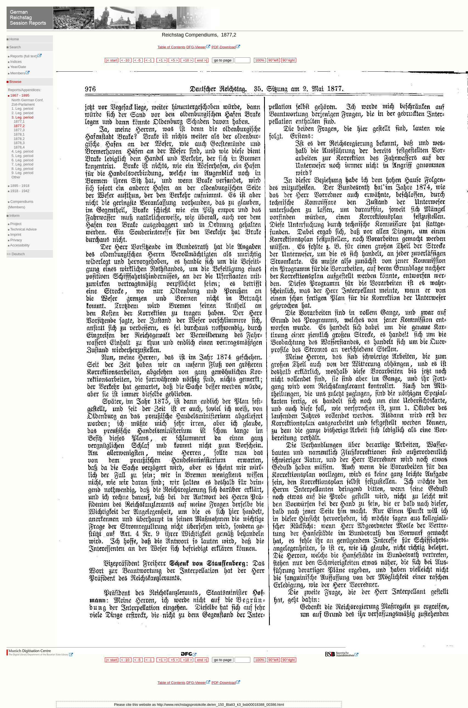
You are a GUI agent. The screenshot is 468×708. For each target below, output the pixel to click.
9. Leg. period (22, 173)
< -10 (125, 60)
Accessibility (19, 245)
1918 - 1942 (19, 191)
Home (14, 39)
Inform (14, 215)
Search (15, 47)
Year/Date (17, 67)
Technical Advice (23, 229)
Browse (15, 82)
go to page (222, 60)
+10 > (187, 60)
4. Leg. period (22, 151)
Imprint (15, 234)
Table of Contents (171, 47)
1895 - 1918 (19, 186)
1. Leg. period (22, 108)
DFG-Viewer (198, 47)
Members (19, 73)
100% (259, 60)
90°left (273, 60)
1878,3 (19, 143)
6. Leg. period (22, 160)
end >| (201, 60)
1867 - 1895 (19, 95)
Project (15, 224)
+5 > (174, 60)
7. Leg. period (22, 164)
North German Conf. (28, 100)
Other (16, 177)
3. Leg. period (22, 117)
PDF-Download (226, 47)
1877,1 (19, 121)
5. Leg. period (22, 156)
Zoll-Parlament (23, 104)
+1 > (162, 60)
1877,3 (19, 130)
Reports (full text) (25, 56)
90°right (288, 60)
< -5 (138, 60)
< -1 (149, 60)
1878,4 (19, 147)
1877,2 (19, 126)
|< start (111, 60)
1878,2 (19, 139)
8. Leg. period (22, 169)
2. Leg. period (22, 113)
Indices (15, 62)
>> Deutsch (16, 254)
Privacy (15, 240)
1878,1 (19, 134)
